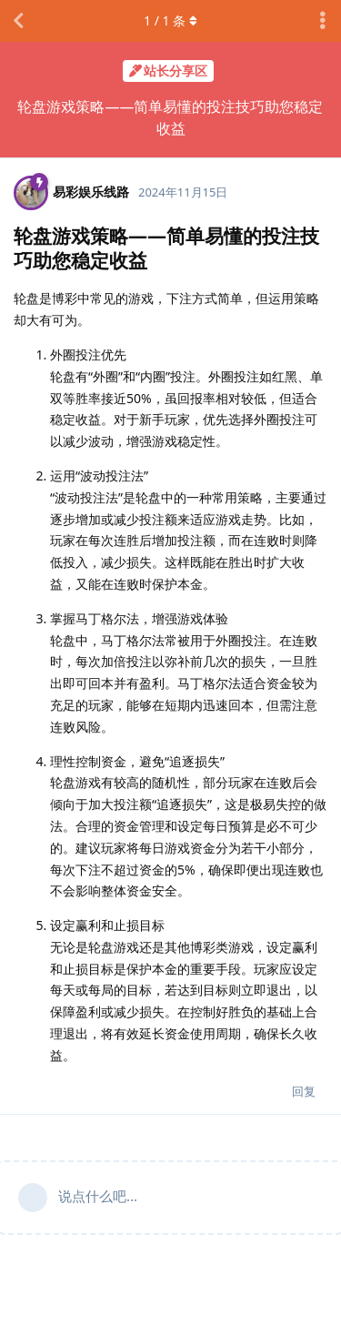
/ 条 (170, 20)
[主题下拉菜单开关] (323, 21)
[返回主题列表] (18, 21)
